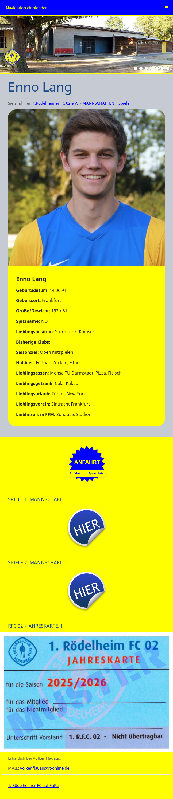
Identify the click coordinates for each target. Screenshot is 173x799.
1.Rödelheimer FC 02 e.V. (55, 103)
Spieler (124, 103)
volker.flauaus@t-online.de (44, 768)
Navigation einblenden (27, 7)
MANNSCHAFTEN (98, 103)
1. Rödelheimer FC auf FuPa (33, 785)
